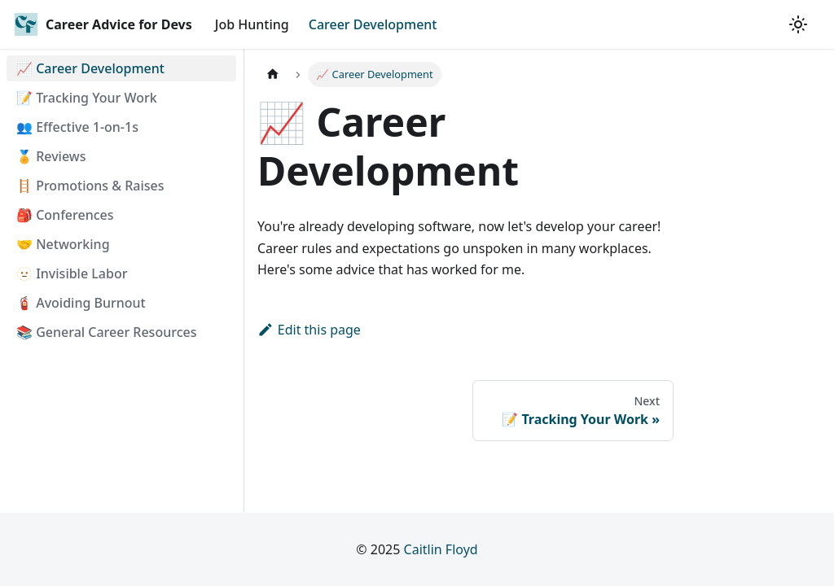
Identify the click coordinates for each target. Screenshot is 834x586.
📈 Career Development (90, 68)
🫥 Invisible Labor (71, 273)
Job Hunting (252, 24)
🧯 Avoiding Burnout (81, 303)
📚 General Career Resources (106, 332)
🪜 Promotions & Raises (90, 186)
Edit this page (309, 330)
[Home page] (272, 74)
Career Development (373, 24)
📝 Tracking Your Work (86, 98)
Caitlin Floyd (441, 549)
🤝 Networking (63, 244)
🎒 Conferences (65, 215)
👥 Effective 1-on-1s (77, 127)
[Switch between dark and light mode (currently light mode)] (798, 24)
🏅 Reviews (51, 156)
